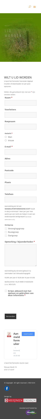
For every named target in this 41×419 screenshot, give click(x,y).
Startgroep (13, 235)
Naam (8, 97)
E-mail (9, 146)
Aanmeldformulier (16, 339)
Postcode (9, 170)
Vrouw (11, 140)
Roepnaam (10, 121)
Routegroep (13, 232)
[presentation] (21, 305)
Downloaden (28, 334)
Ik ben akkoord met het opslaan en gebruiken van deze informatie (21, 293)
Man (10, 137)
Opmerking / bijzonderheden (20, 241)
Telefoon (9, 194)
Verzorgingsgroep (16, 228)
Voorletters (10, 109)
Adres (7, 158)
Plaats (8, 182)
